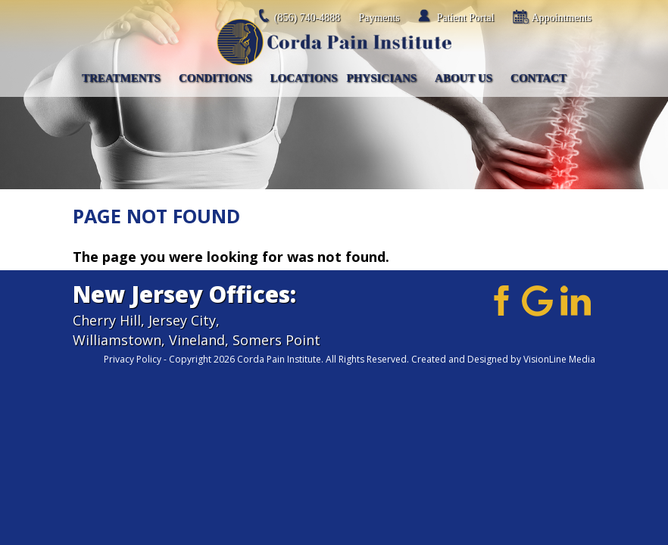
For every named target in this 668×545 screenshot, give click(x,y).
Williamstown (117, 340)
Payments (378, 17)
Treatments (121, 78)
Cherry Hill (107, 320)
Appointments (562, 17)
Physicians (382, 78)
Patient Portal (466, 17)
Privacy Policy (132, 359)
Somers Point (276, 340)
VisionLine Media (559, 359)
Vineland (197, 340)
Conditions (215, 78)
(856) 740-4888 (307, 17)
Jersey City (182, 320)
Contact (538, 78)
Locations (304, 78)
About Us (463, 78)
